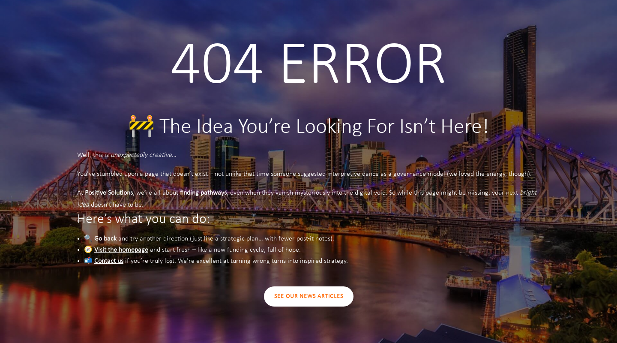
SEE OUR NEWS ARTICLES (308, 296)
